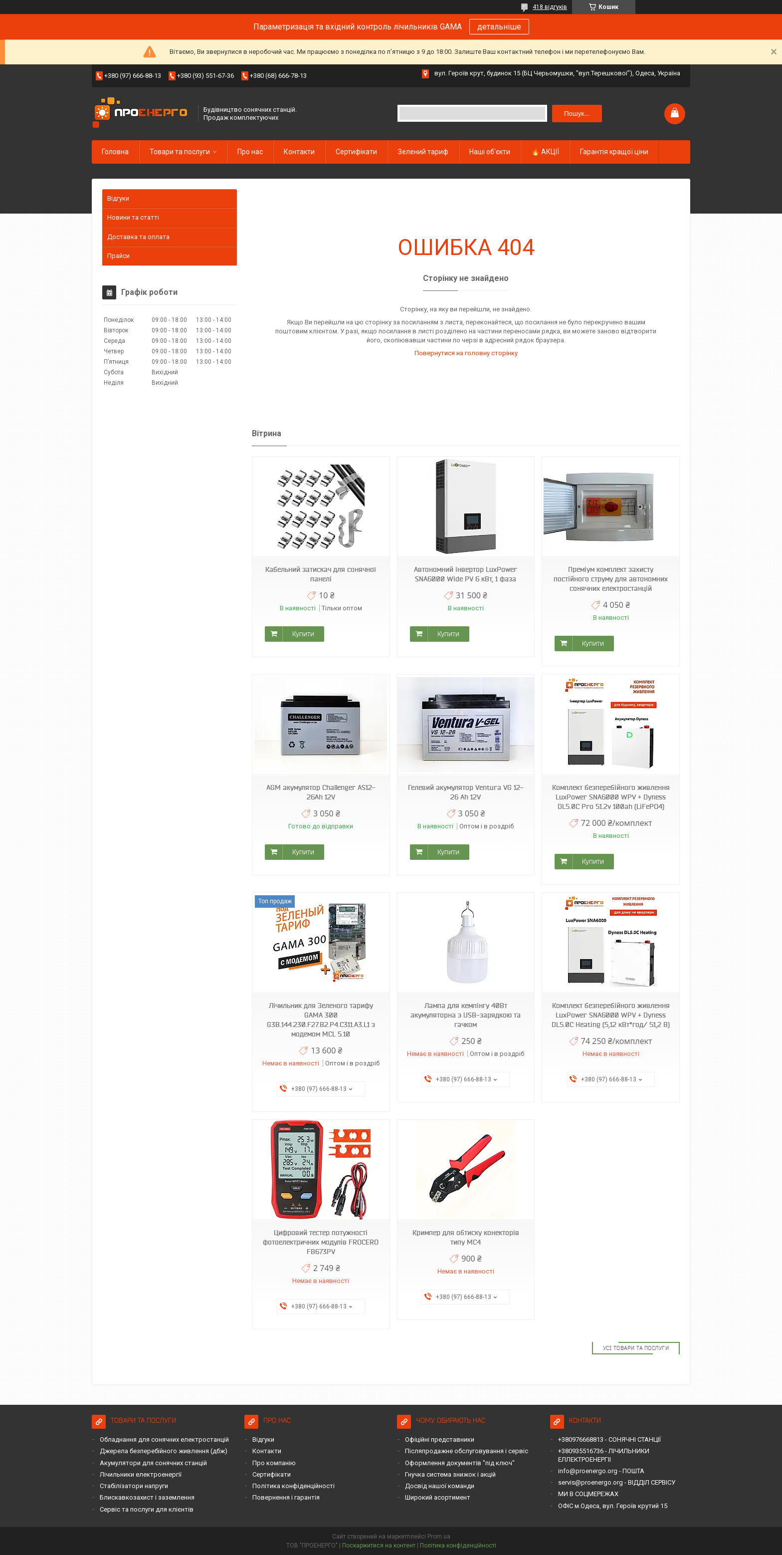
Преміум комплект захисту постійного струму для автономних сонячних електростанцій (611, 578)
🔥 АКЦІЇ (545, 152)
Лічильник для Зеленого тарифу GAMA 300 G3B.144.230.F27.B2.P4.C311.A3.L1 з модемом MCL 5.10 (321, 1020)
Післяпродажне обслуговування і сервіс (466, 1451)
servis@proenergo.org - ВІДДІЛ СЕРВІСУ (616, 1482)
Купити (303, 634)
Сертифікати (356, 152)
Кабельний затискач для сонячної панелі (320, 574)
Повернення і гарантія (286, 1497)
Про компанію (274, 1463)
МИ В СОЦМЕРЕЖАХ (588, 1494)
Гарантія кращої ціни (614, 152)
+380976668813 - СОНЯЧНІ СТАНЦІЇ (609, 1439)
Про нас (250, 152)
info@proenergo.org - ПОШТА (601, 1471)
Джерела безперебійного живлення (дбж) (163, 1451)
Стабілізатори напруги (134, 1486)
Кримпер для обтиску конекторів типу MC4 (465, 1237)
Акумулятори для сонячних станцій (153, 1463)
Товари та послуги (180, 152)
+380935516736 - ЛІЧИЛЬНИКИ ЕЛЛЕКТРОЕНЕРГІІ (603, 1455)
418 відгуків (550, 6)
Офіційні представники (439, 1439)
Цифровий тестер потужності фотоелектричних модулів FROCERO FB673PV (321, 1242)
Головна (115, 152)
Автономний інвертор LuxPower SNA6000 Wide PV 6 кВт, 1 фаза (465, 574)
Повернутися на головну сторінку (466, 353)
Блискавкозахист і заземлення (147, 1497)
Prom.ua (438, 1536)
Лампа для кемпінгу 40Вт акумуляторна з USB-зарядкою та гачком (465, 1015)
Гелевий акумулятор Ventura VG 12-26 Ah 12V (466, 792)
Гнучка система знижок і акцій (450, 1474)
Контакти (299, 152)
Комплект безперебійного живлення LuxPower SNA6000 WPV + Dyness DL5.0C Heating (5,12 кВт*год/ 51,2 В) (611, 1015)
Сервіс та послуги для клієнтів (147, 1509)
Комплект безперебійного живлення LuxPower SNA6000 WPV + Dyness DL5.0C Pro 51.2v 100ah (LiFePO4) (611, 796)
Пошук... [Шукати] (576, 113)
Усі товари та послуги (636, 1348)
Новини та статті (133, 217)
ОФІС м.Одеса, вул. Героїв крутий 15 (612, 1506)
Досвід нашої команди (439, 1486)
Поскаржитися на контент (378, 1545)
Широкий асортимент (437, 1497)
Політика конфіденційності (293, 1486)
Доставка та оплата (138, 237)
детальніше (499, 26)
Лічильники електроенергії (141, 1474)
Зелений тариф (423, 152)
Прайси (118, 255)
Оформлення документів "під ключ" (460, 1463)
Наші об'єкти (489, 152)
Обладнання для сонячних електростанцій (164, 1439)
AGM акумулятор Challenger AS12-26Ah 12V (321, 792)
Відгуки (118, 198)
